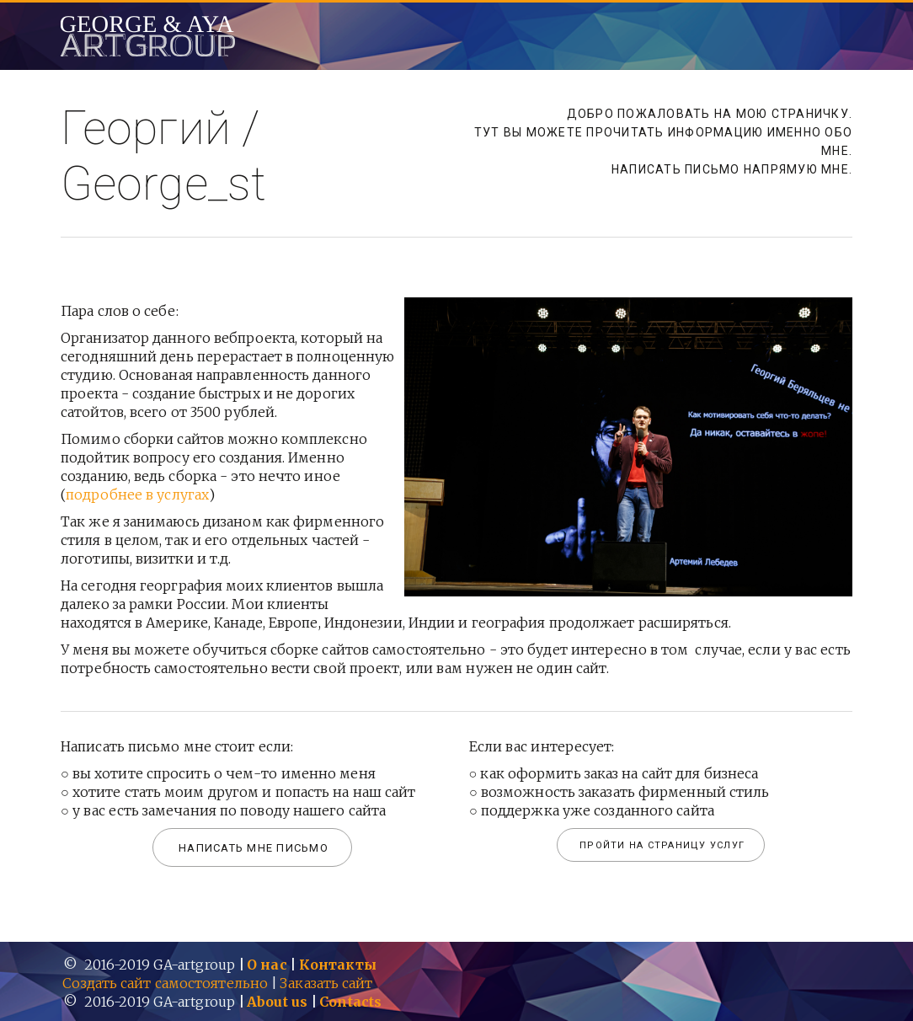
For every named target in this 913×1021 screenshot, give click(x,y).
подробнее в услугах (137, 494)
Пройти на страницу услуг (662, 845)
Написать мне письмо (253, 848)
